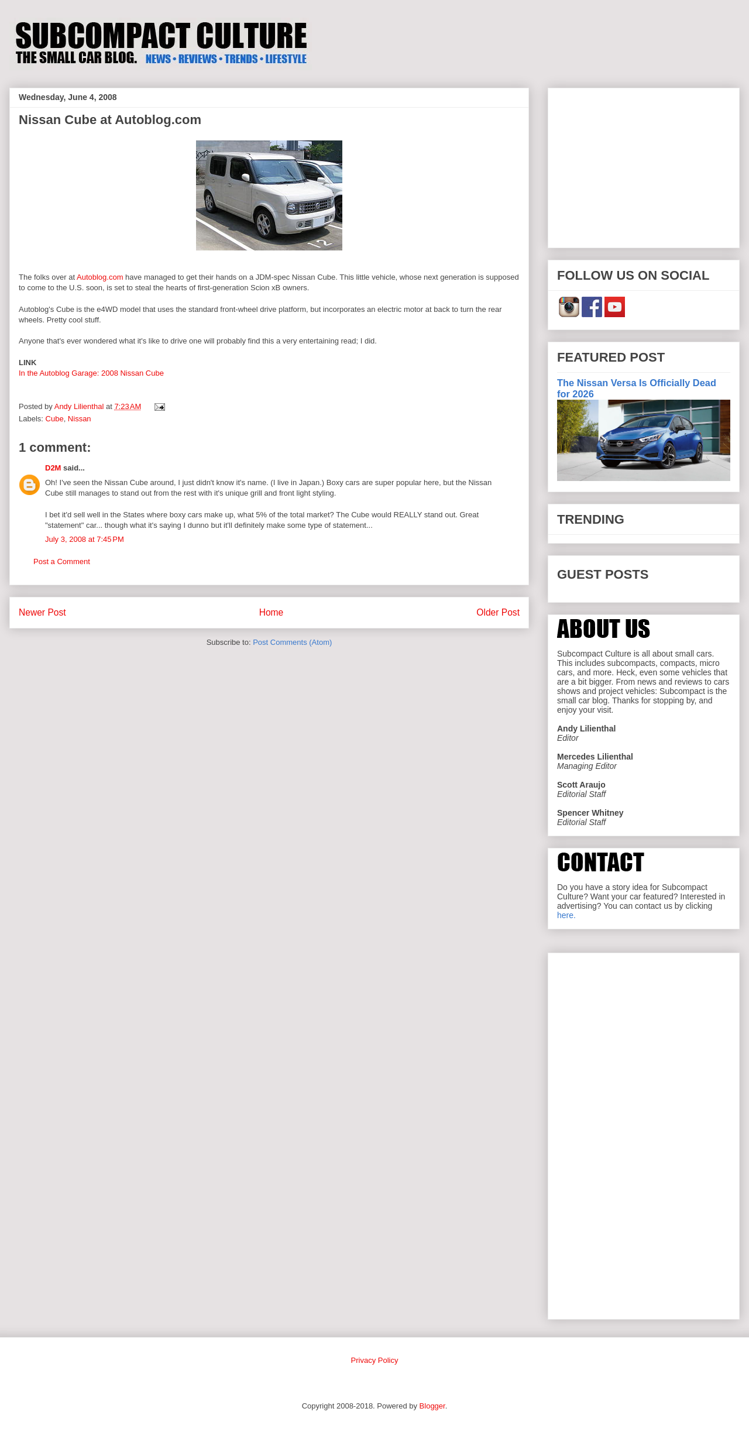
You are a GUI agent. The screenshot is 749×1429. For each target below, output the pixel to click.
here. (566, 915)
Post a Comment (61, 561)
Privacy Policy (374, 1360)
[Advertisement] (643, 165)
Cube (55, 418)
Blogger (432, 1405)
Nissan (79, 418)
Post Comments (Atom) (292, 642)
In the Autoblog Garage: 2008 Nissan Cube (91, 373)
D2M (53, 467)
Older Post (498, 612)
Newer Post (42, 612)
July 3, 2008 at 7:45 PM (84, 539)
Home (271, 612)
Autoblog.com (100, 277)
